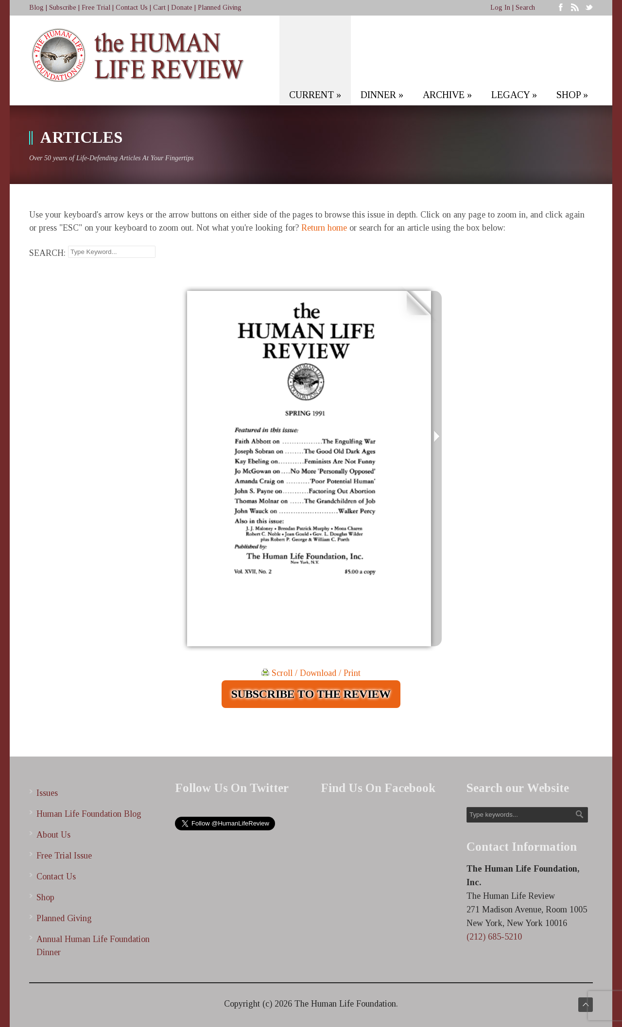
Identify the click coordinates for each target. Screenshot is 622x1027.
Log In (500, 7)
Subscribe (62, 7)
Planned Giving (220, 7)
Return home (324, 228)
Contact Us (132, 7)
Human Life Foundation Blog (88, 814)
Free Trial (96, 7)
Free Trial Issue (64, 855)
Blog (36, 7)
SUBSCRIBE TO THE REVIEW (311, 694)
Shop (45, 897)
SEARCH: (47, 253)
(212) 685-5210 (494, 937)
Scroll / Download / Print (311, 673)
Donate (181, 7)
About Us (53, 835)
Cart (159, 7)
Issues (47, 793)
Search (525, 7)
